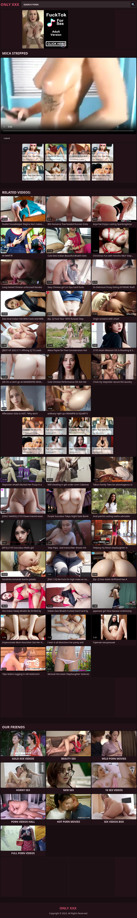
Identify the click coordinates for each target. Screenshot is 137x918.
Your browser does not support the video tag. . (68, 96)
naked (7, 138)
